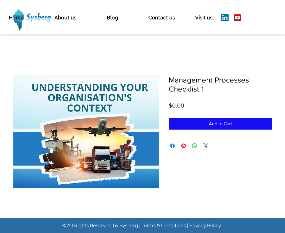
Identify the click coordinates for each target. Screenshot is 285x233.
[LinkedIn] (225, 17)
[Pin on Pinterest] (183, 145)
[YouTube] (237, 17)
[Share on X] (205, 145)
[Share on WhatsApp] (194, 145)
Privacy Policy (205, 225)
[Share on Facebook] (172, 145)
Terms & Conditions (164, 225)
